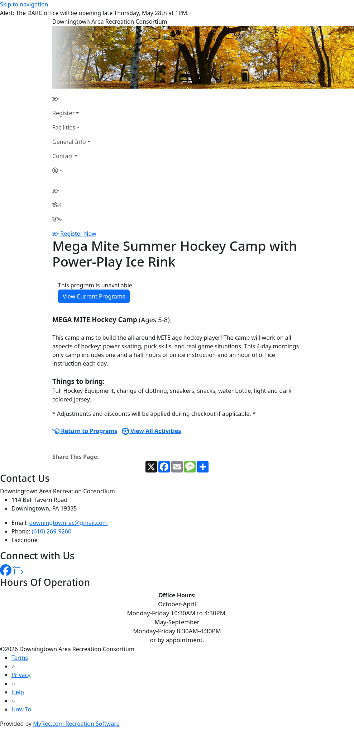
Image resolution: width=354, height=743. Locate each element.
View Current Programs (94, 296)
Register (63, 113)
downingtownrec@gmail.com (68, 523)
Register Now (78, 234)
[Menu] (57, 219)
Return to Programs (84, 431)
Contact (62, 156)
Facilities (63, 127)
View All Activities (151, 431)
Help (17, 692)
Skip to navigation (24, 4)
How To (21, 709)
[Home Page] (71, 98)
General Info (69, 142)
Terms (19, 658)
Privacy (20, 675)
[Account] (71, 170)
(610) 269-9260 (51, 531)
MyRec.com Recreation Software (76, 724)
